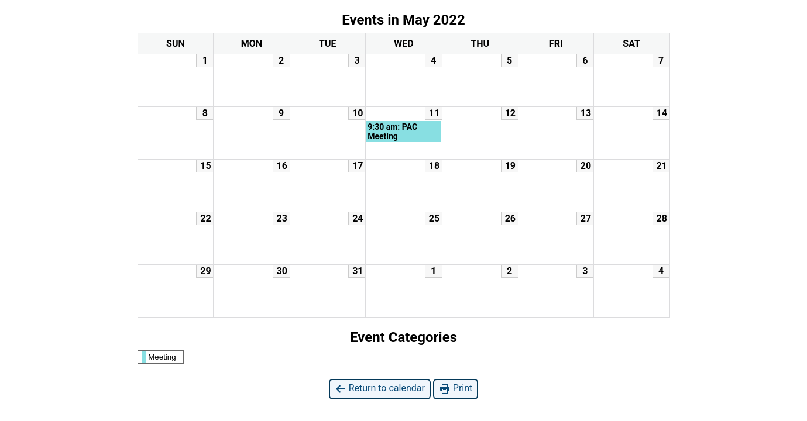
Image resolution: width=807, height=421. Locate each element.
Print (455, 388)
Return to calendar (380, 388)
